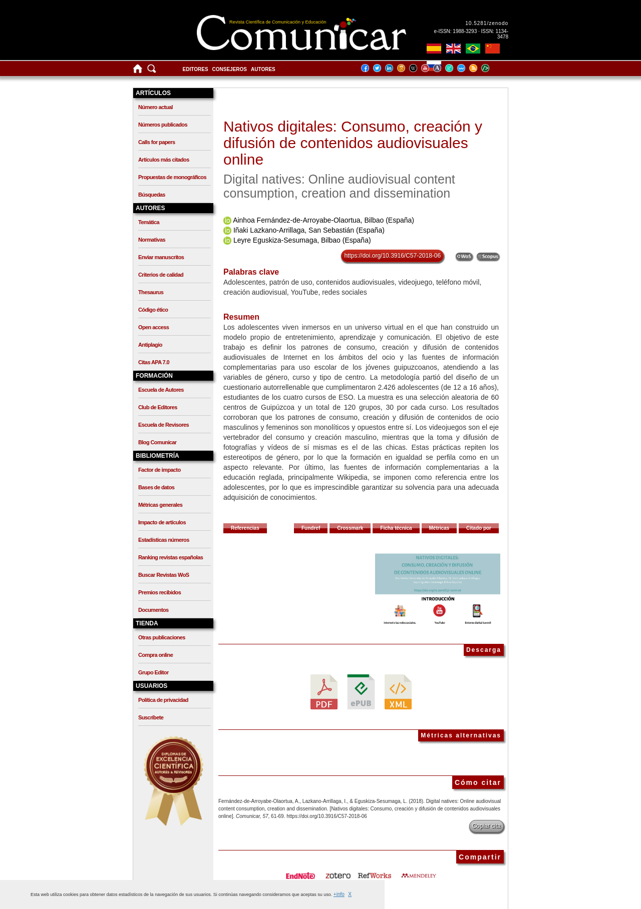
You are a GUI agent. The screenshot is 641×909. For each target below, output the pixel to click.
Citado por (478, 528)
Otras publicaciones (161, 637)
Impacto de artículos (162, 522)
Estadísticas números (163, 540)
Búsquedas (151, 195)
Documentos (153, 610)
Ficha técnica (396, 528)
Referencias (245, 528)
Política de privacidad (163, 700)
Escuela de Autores (161, 390)
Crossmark (350, 528)
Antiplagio (150, 345)
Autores (263, 69)
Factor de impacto (159, 470)
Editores (195, 69)
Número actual (155, 107)
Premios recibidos (159, 592)
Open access (153, 327)
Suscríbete (150, 717)
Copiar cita (486, 825)
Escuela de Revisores (163, 425)
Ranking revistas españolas (170, 557)
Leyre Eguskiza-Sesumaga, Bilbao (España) (302, 240)
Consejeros (229, 69)
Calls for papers (156, 142)
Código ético (153, 310)
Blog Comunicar (157, 442)
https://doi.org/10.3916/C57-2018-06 (392, 255)
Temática (148, 222)
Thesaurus (150, 292)
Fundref (310, 528)
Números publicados (162, 125)
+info (339, 894)
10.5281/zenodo (486, 23)
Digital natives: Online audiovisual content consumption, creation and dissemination (339, 186)
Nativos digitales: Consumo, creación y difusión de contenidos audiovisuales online (352, 143)
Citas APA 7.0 (153, 362)
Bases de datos (156, 487)
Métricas (439, 528)
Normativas (151, 240)
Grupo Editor (153, 672)
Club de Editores (157, 407)
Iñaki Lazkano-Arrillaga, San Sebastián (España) (309, 230)
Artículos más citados (163, 160)
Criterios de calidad (160, 275)
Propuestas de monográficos (172, 177)
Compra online (155, 655)
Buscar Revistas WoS (163, 575)
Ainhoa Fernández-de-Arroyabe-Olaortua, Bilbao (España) (323, 220)
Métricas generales (160, 505)
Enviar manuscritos (161, 257)
